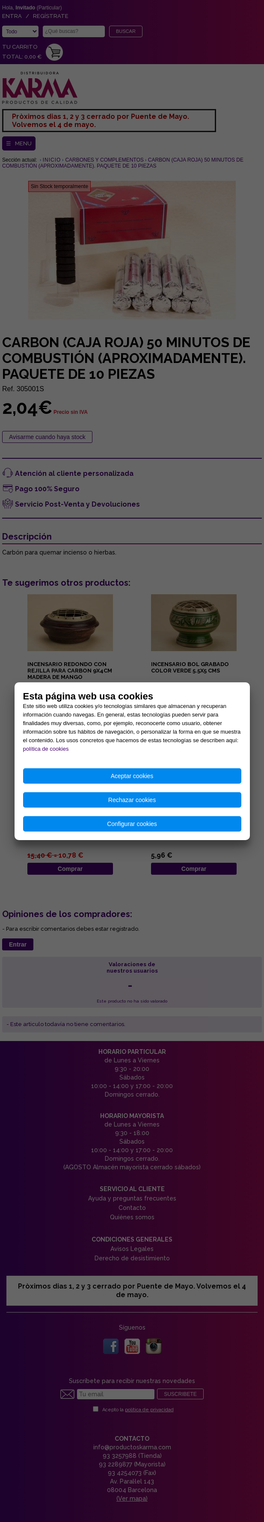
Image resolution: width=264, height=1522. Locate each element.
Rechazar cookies (132, 799)
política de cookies (46, 749)
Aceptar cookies (132, 776)
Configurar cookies (132, 823)
